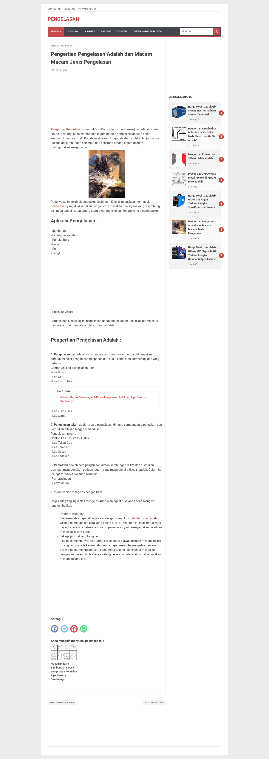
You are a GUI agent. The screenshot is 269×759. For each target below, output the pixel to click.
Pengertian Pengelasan (66, 129)
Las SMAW (72, 31)
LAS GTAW (121, 31)
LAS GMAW (89, 31)
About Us (69, 9)
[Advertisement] (107, 99)
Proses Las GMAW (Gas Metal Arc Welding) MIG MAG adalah (202, 177)
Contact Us (54, 9)
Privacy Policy (87, 9)
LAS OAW (106, 31)
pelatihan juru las (141, 518)
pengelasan (58, 206)
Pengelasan (63, 19)
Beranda (56, 31)
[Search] (196, 31)
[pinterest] (74, 629)
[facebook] (54, 629)
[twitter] (64, 629)
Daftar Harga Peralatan (147, 31)
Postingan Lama (154, 702)
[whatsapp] (83, 629)
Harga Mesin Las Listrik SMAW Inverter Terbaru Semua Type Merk (202, 110)
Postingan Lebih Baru (62, 702)
